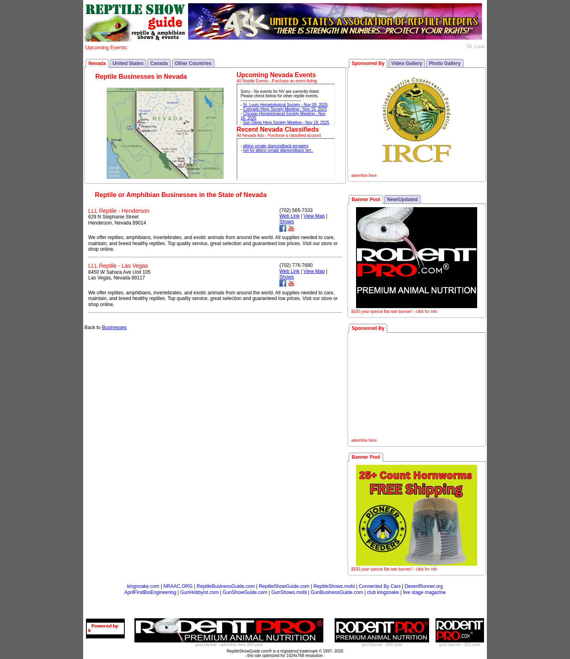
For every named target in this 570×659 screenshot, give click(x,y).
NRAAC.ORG (178, 586)
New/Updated (402, 199)
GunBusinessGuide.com (337, 592)
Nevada (97, 63)
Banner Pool (366, 199)
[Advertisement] (416, 386)
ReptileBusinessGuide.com (226, 586)
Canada (159, 63)
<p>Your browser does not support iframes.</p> (286, 105)
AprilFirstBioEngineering (150, 592)
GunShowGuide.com (244, 592)
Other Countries (193, 63)
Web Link (289, 216)
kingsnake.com (143, 586)
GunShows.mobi (289, 592)
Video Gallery (406, 63)
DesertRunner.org (424, 586)
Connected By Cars (380, 586)
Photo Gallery (445, 63)
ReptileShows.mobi (334, 586)
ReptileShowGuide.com (284, 586)
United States (128, 63)
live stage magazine (424, 592)
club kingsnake (383, 592)
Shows (286, 222)
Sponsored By (368, 63)
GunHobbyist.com (199, 592)
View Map (314, 216)
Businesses (114, 327)
